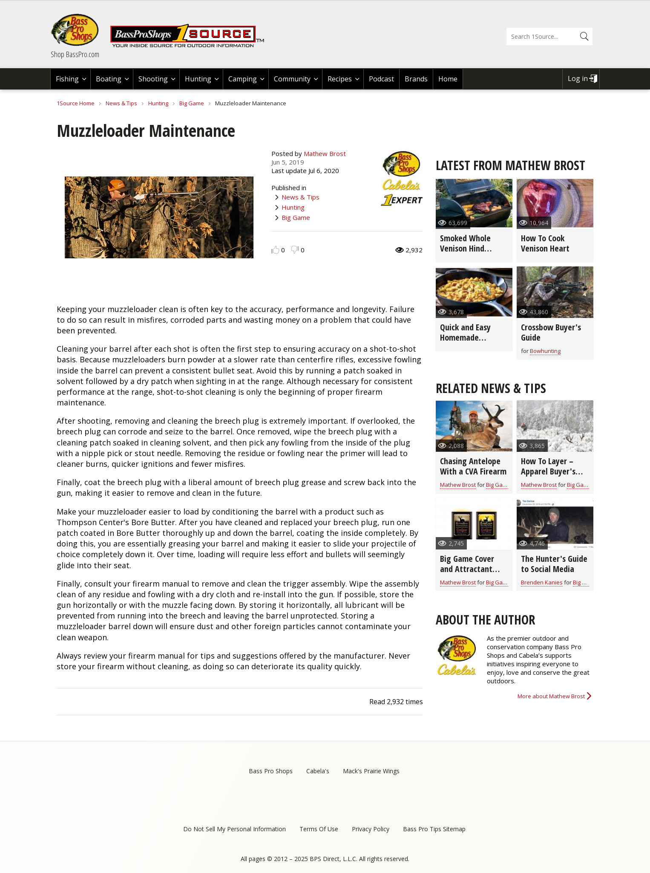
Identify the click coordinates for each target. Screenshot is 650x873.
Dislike (295, 250)
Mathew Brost (325, 153)
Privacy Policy (370, 829)
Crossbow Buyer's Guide (551, 332)
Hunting (198, 79)
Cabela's (317, 771)
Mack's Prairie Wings (371, 771)
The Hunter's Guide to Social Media (554, 564)
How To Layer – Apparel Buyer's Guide (548, 471)
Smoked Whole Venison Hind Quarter (465, 248)
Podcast (381, 79)
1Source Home (76, 103)
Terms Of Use (318, 829)
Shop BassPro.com (75, 54)
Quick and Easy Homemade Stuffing (465, 337)
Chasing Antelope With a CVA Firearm (473, 466)
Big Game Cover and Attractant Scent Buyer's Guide (467, 574)
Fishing (67, 79)
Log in (578, 78)
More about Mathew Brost (551, 696)
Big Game (191, 103)
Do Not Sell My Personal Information (234, 829)
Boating (108, 79)
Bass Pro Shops (271, 771)
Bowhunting (545, 351)
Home (447, 79)
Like (275, 250)
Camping (242, 79)
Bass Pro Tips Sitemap (434, 829)
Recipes (340, 79)
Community (292, 79)
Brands (416, 79)
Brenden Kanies (542, 582)
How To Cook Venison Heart (545, 243)
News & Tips (121, 103)
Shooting (153, 79)
